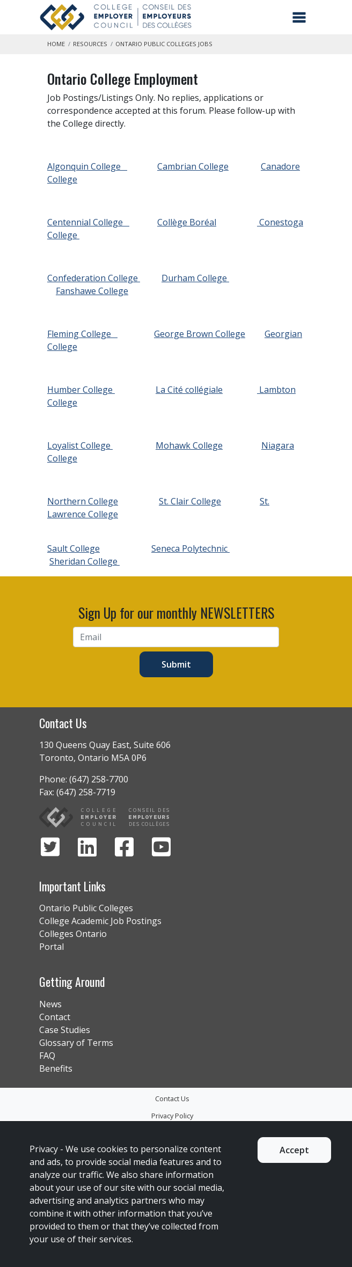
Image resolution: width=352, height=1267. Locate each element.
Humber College (81, 390)
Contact (54, 1017)
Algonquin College (87, 166)
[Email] (176, 637)
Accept (294, 1150)
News (50, 1004)
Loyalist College (80, 445)
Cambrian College (193, 166)
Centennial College (88, 222)
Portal (51, 947)
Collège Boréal (186, 222)
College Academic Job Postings (100, 921)
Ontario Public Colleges (86, 908)
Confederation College (93, 278)
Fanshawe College (92, 291)
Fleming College (82, 334)
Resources (90, 44)
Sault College (73, 548)
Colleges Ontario (73, 934)
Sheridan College (84, 561)
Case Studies (64, 1030)
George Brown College (199, 334)
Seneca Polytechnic (190, 548)
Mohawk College (189, 445)
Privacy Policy (172, 1115)
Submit (176, 664)
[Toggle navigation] (299, 17)
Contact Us (172, 1098)
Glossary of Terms (76, 1043)
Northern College (82, 501)
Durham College (195, 278)
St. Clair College (190, 501)
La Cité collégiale (189, 390)
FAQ (47, 1055)
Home (56, 44)
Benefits (55, 1068)
